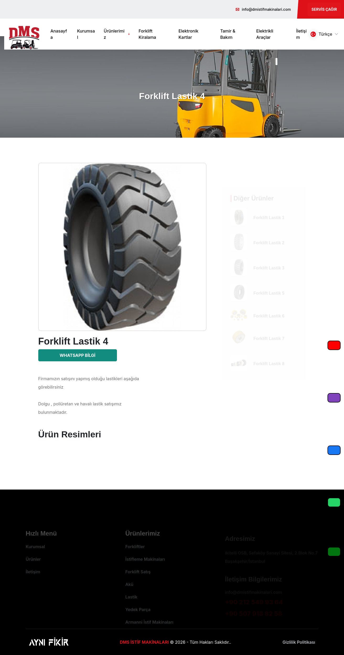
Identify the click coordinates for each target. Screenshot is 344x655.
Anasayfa (58, 34)
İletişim (301, 34)
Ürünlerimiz (114, 34)
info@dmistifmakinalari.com (266, 9)
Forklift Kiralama (147, 34)
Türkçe (321, 34)
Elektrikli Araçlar (264, 34)
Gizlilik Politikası (298, 642)
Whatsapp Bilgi (77, 355)
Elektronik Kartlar (188, 34)
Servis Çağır (324, 9)
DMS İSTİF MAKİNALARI (144, 642)
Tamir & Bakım (227, 34)
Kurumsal (86, 34)
